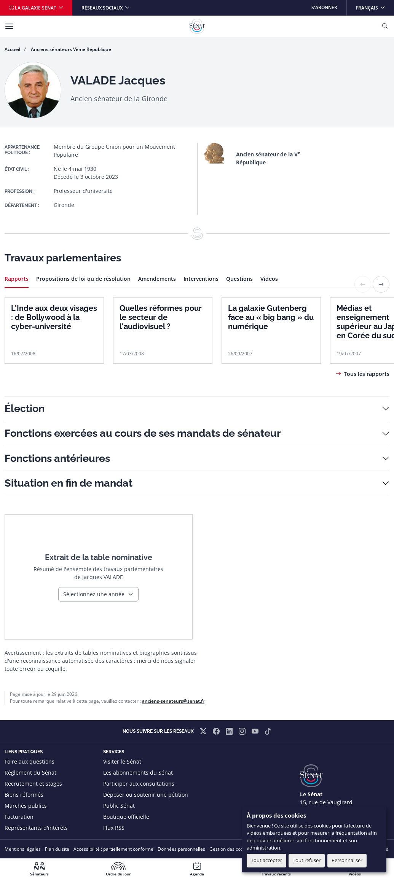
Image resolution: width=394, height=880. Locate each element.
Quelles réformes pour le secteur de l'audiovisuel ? (161, 317)
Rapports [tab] (17, 278)
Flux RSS (113, 827)
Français (375, 5)
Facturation (19, 816)
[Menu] (9, 26)
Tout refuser (307, 860)
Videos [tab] (269, 278)
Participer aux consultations (138, 783)
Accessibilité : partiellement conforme (113, 849)
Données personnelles (181, 849)
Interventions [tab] (201, 278)
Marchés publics (26, 805)
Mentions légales (23, 849)
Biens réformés (24, 794)
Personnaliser (347, 860)
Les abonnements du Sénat (138, 772)
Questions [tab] (239, 278)
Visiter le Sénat (122, 761)
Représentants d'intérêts (36, 827)
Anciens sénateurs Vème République (71, 49)
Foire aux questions (29, 761)
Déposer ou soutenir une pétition (145, 794)
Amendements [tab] (157, 278)
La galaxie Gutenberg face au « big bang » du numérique (271, 317)
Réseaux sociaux (102, 8)
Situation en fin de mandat (68, 483)
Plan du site (57, 849)
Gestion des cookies (230, 849)
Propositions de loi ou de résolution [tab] (83, 278)
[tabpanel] (197, 327)
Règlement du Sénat (30, 772)
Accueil (12, 49)
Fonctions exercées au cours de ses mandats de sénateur (143, 433)
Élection (25, 408)
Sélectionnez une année (93, 594)
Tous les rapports (366, 373)
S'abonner (324, 7)
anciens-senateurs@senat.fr (173, 701)
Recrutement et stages (33, 783)
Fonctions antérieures (57, 458)
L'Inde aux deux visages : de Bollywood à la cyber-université (54, 317)
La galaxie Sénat (33, 8)
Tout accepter (266, 860)
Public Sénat (119, 805)
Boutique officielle (126, 816)
